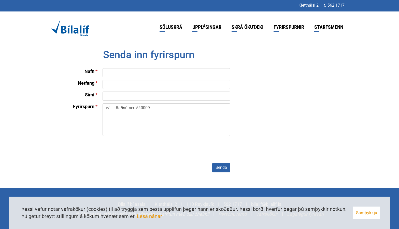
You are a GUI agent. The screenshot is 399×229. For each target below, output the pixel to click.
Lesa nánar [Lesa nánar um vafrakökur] (149, 216)
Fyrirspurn (83, 106)
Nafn (89, 71)
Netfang (86, 83)
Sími (89, 94)
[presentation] (141, 150)
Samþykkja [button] (366, 212)
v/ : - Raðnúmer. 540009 (166, 119)
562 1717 (336, 5)
